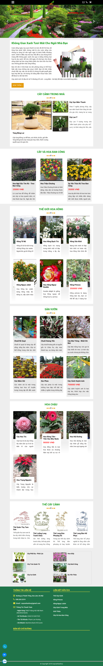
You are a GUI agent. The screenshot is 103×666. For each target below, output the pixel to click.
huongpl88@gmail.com (83, 2)
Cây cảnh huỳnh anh (76, 381)
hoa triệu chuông (47, 184)
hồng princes (75, 285)
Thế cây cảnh (51, 504)
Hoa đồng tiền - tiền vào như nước (51, 438)
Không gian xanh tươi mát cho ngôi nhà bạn (40, 43)
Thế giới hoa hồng (51, 209)
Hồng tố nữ (21, 241)
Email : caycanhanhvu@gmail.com (26, 603)
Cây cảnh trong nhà (51, 94)
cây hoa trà (21, 437)
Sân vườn (51, 309)
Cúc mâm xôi (19, 381)
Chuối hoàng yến (48, 341)
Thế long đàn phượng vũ (58, 534)
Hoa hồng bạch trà (51, 241)
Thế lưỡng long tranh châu (39, 534)
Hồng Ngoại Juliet (59, 603)
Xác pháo (45, 381)
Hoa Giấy (71, 553)
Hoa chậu (51, 404)
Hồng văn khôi (76, 241)
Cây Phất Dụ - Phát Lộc (35, 553)
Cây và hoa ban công (51, 151)
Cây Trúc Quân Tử (33, 564)
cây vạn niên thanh (77, 102)
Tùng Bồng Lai (18, 133)
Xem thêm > (18, 85)
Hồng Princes (58, 600)
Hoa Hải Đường (76, 437)
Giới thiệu (57, 611)
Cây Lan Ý (73, 117)
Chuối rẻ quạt (20, 341)
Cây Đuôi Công (73, 564)
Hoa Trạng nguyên (24, 480)
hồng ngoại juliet (24, 285)
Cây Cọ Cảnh (31, 575)
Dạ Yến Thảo (72, 575)
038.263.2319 (87, 2)
